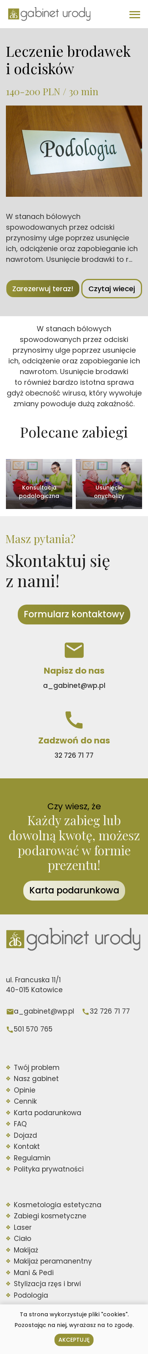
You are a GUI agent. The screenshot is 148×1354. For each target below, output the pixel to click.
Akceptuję (74, 1340)
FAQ (20, 1124)
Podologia (31, 1295)
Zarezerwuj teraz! (42, 289)
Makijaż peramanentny (53, 1261)
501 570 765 (33, 1029)
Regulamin (32, 1158)
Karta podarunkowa (74, 890)
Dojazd (25, 1135)
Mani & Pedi (34, 1272)
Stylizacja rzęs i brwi (47, 1284)
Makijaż (26, 1250)
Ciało (22, 1238)
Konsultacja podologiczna (39, 492)
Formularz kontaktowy (74, 614)
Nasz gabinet (36, 1078)
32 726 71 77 (110, 1011)
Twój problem (37, 1067)
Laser (23, 1227)
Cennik (25, 1101)
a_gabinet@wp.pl (44, 1011)
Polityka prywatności (49, 1169)
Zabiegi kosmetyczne (50, 1216)
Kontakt (27, 1146)
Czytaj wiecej (111, 289)
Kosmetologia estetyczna (57, 1205)
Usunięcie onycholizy (109, 492)
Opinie (25, 1090)
